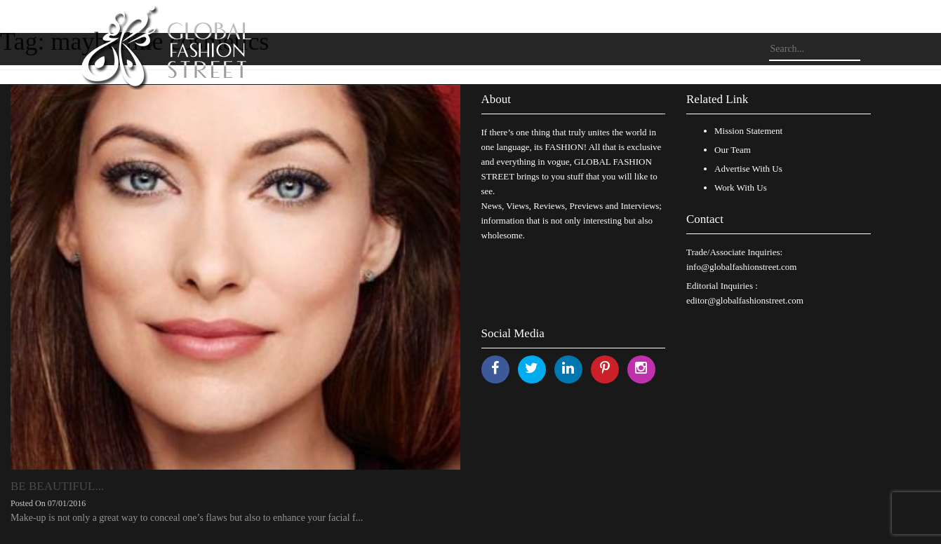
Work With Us (740, 187)
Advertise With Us (748, 168)
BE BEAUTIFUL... (57, 486)
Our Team (732, 149)
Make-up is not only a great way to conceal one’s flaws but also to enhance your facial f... (187, 517)
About (496, 99)
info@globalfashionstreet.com (741, 266)
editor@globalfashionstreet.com (744, 300)
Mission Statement (748, 130)
